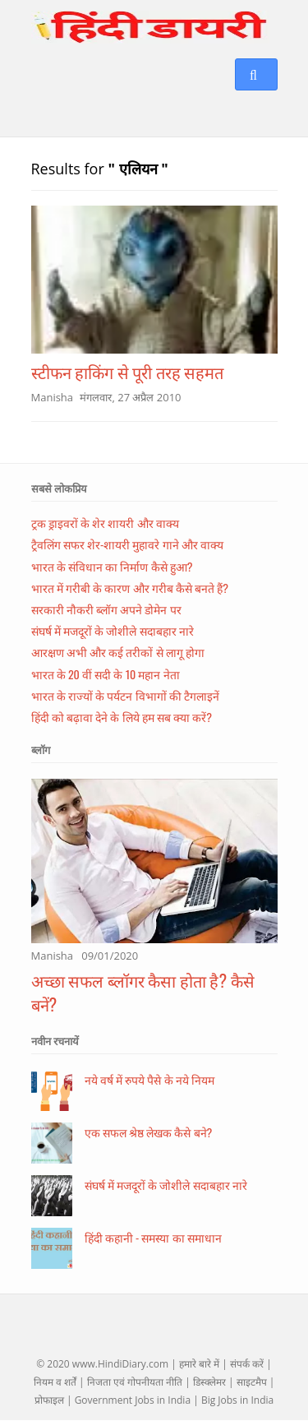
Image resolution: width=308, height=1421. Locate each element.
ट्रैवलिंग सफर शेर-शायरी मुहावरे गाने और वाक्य (127, 544)
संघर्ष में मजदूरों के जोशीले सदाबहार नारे (112, 630)
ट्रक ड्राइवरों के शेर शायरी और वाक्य (105, 522)
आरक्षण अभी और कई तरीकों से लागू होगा (118, 651)
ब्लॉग (40, 750)
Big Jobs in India (237, 1400)
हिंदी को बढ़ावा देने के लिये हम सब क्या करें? (122, 716)
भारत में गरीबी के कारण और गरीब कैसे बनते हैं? (130, 587)
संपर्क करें (247, 1364)
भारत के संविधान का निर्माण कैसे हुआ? (112, 566)
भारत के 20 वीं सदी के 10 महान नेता (105, 674)
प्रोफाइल (49, 1400)
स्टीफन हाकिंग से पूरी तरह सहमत (127, 371)
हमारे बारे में (199, 1364)
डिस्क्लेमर (209, 1382)
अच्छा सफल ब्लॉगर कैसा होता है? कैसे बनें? (143, 992)
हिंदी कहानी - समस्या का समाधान (153, 1237)
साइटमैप (252, 1382)
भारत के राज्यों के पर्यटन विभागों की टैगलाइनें (125, 695)
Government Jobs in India (133, 1400)
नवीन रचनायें (55, 1041)
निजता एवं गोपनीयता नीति (134, 1382)
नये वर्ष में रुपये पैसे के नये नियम (149, 1079)
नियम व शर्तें (55, 1382)
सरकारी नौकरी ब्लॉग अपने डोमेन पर (106, 609)
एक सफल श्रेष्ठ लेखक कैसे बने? (149, 1132)
